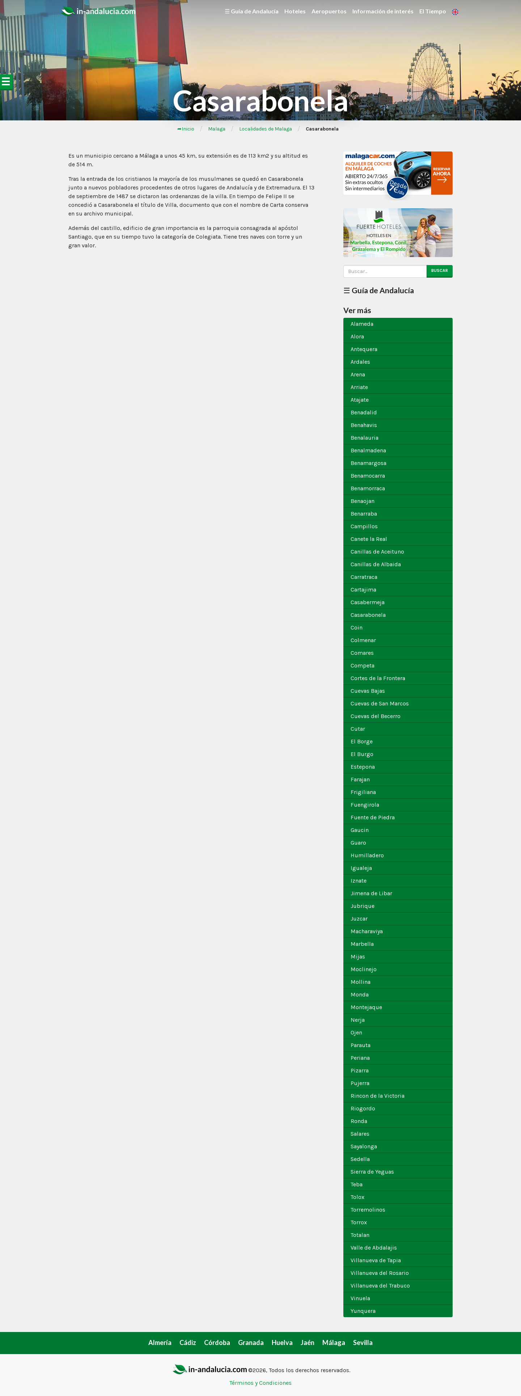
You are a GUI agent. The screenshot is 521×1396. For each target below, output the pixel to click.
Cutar (358, 728)
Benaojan (362, 501)
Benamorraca (368, 488)
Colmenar (363, 640)
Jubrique (362, 905)
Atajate (360, 399)
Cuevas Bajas (368, 690)
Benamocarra (368, 475)
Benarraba (364, 513)
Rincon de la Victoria (377, 1095)
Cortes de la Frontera (378, 678)
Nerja (358, 1019)
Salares (360, 1133)
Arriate (359, 387)
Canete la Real (369, 538)
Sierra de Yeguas (372, 1171)
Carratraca (364, 576)
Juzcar (359, 918)
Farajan (360, 779)
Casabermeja (368, 602)
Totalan (360, 1234)
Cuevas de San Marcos (380, 703)
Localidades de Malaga (265, 129)
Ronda (359, 1121)
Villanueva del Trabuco (380, 1285)
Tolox (357, 1197)
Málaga (333, 1342)
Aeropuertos (329, 11)
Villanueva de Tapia (376, 1260)
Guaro (358, 842)
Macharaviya (367, 931)
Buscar (439, 270)
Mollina (360, 981)
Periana (360, 1057)
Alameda (362, 323)
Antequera (364, 349)
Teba (357, 1184)
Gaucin (360, 830)
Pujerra (360, 1083)
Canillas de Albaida (376, 564)
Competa (362, 665)
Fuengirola (365, 804)
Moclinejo (364, 969)
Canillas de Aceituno (377, 551)
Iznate (359, 880)
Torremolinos (368, 1209)
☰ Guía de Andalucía (252, 11)
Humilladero (367, 855)
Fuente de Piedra (373, 817)
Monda (360, 994)
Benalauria (364, 437)
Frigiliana (363, 792)
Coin (357, 627)
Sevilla (363, 1342)
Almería (159, 1342)
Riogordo (363, 1108)
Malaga (216, 129)
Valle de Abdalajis (374, 1247)
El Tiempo (432, 11)
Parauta (360, 1045)
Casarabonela (368, 614)
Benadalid (364, 412)
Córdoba (217, 1342)
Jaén (307, 1342)
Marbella (362, 943)
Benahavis (364, 425)
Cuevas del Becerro (376, 716)
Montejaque (366, 1007)
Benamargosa (368, 463)
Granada (251, 1342)
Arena (358, 374)
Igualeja (361, 868)
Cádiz (187, 1342)
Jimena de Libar (371, 893)
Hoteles (295, 11)
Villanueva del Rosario (380, 1272)
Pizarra (360, 1070)
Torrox (359, 1222)
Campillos (364, 526)
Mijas (358, 956)
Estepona (363, 766)
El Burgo (362, 754)
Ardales (360, 361)
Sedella (360, 1159)
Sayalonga (364, 1146)
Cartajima (363, 589)
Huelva (282, 1342)
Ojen (356, 1032)
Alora (357, 336)
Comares (362, 652)
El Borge (362, 741)
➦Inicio (185, 129)
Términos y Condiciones (260, 1382)
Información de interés (383, 11)
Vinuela (360, 1298)
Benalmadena (368, 450)
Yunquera (363, 1310)
